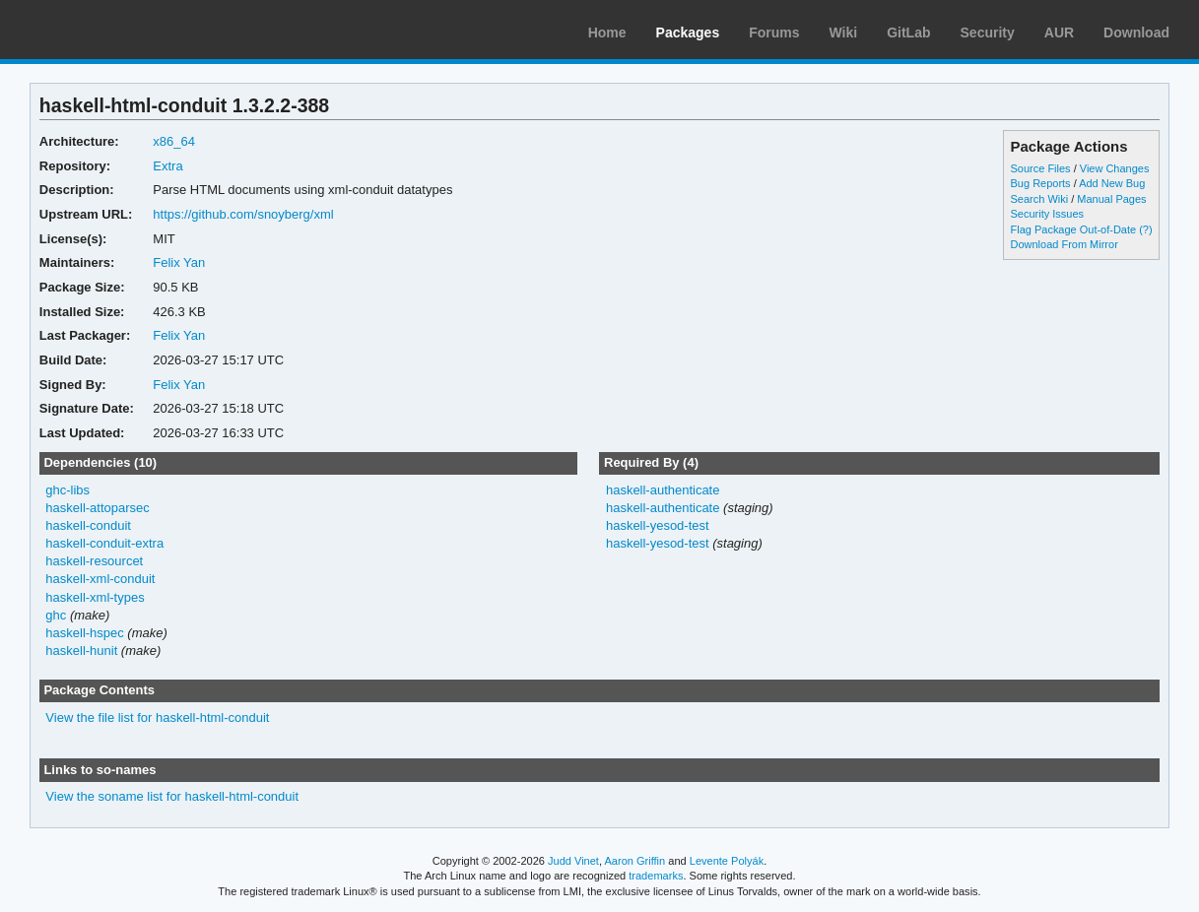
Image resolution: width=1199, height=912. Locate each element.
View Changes (1115, 168)
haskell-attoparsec (97, 507)
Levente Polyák (727, 861)
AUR (1059, 32)
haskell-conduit (88, 525)
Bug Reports (1041, 183)
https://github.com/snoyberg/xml (243, 214)
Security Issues (1047, 214)
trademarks (656, 875)
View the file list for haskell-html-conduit (157, 717)
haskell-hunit (81, 650)
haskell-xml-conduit (100, 578)
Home (607, 32)
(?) (1145, 229)
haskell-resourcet (94, 561)
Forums (774, 32)
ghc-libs (67, 490)
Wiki (844, 32)
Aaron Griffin (634, 861)
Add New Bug (1112, 183)
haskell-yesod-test (657, 525)
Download (1136, 32)
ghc (55, 615)
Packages (688, 32)
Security (988, 32)
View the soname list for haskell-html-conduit (172, 796)
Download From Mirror (1064, 244)
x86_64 (174, 141)
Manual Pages (1111, 199)
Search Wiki (1040, 199)
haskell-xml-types (94, 597)
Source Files (1041, 168)
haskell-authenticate (663, 490)
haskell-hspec (84, 632)
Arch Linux (108, 29)
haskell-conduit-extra (104, 543)
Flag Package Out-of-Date (1074, 229)
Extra (167, 166)
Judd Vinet (573, 861)
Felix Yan (179, 262)
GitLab (908, 32)
